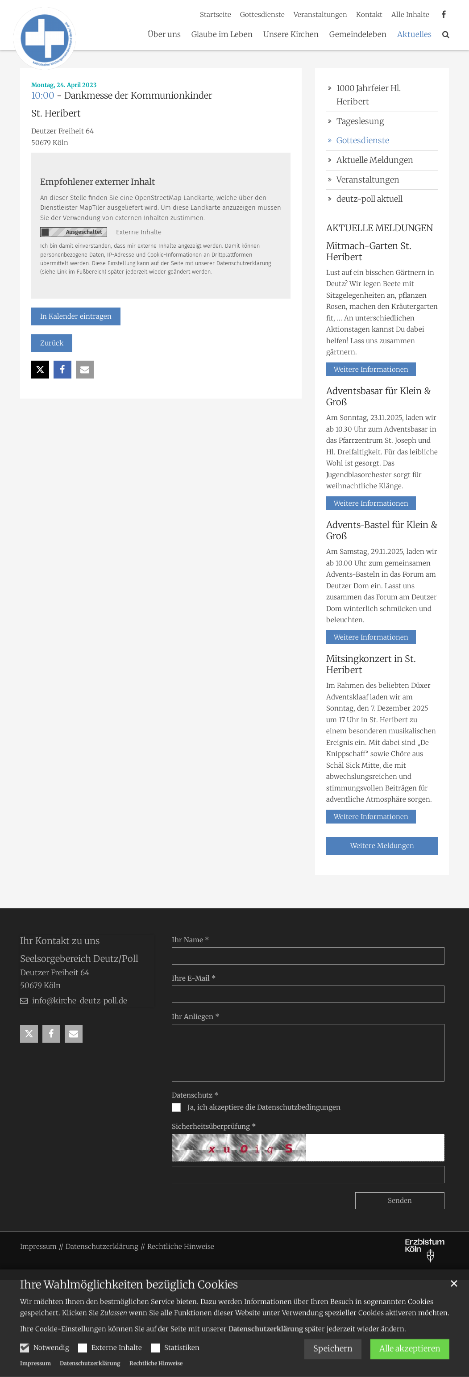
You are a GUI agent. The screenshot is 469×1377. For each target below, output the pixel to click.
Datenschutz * (195, 1095)
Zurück (51, 343)
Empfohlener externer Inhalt (97, 182)
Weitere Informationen (371, 369)
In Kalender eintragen (76, 316)
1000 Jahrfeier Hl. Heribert (368, 95)
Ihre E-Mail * (194, 978)
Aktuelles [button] (414, 34)
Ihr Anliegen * (196, 1016)
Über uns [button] (164, 34)
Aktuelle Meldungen (374, 160)
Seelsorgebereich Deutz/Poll (79, 958)
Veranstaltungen (367, 180)
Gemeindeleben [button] (357, 34)
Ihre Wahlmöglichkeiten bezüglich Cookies (129, 1298)
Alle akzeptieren (409, 1362)
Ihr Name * (190, 940)
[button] (445, 36)
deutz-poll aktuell (369, 199)
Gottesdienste (362, 140)
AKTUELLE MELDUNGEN (379, 227)
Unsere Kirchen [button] (291, 34)
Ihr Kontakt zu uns (60, 940)
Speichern (333, 1362)
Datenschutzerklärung (265, 1342)
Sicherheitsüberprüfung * (214, 1126)
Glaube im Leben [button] (222, 34)
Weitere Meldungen (382, 845)
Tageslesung (360, 121)
